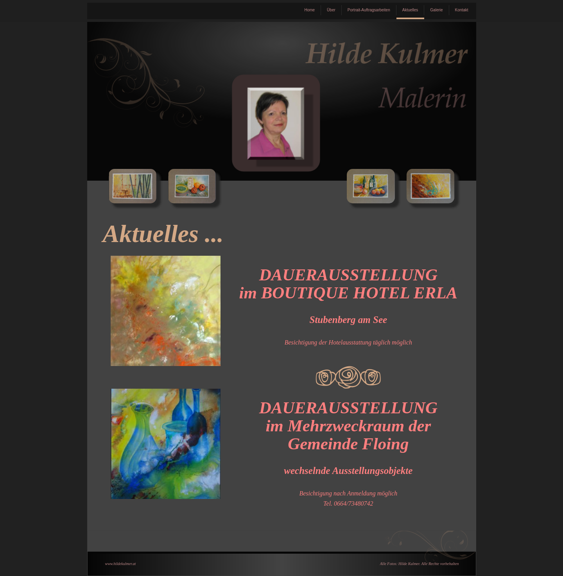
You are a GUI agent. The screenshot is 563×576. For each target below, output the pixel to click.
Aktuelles (410, 10)
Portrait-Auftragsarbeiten (369, 10)
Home (309, 10)
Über (331, 10)
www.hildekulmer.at (120, 564)
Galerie (436, 10)
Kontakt (461, 10)
